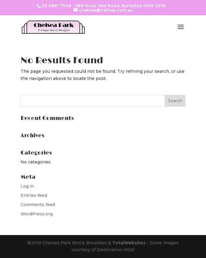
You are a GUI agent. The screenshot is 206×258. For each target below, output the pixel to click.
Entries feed (34, 195)
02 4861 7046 (56, 5)
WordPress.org (37, 214)
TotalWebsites (129, 242)
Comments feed (38, 204)
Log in (27, 186)
